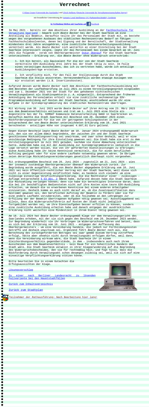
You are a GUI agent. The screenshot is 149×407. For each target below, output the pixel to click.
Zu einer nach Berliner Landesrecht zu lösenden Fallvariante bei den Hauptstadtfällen (52, 277)
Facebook (95, 24)
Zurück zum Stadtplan (26, 290)
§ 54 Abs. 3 (49, 179)
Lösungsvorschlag (21, 270)
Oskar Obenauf (92, 53)
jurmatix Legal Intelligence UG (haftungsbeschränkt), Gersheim (89, 17)
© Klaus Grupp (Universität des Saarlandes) (40, 12)
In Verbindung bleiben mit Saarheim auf (68, 24)
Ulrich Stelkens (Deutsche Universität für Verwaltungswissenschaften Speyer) (95, 12)
